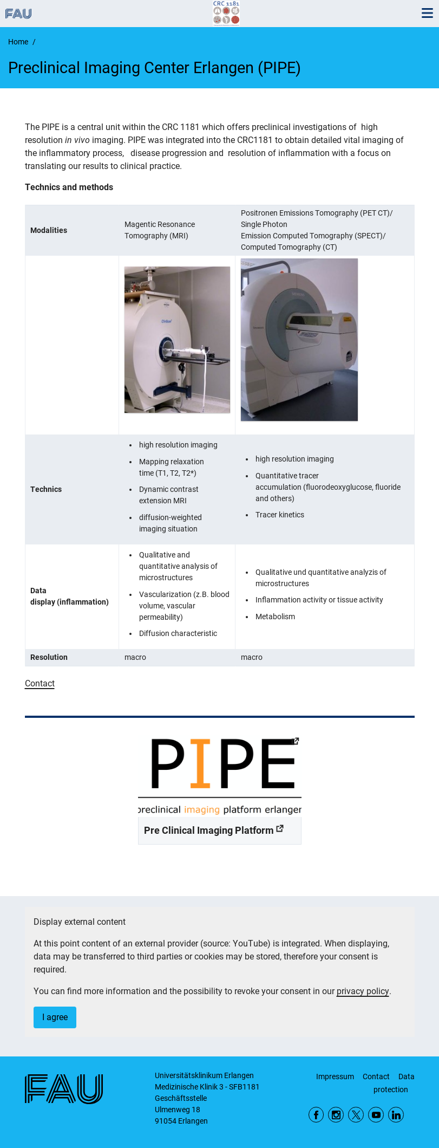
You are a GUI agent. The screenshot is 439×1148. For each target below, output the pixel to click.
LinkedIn (396, 1115)
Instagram (336, 1115)
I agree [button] (55, 1017)
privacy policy (363, 991)
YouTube (376, 1115)
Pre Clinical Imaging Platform (209, 830)
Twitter (356, 1115)
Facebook (316, 1115)
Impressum (335, 1076)
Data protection (394, 1083)
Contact (40, 683)
